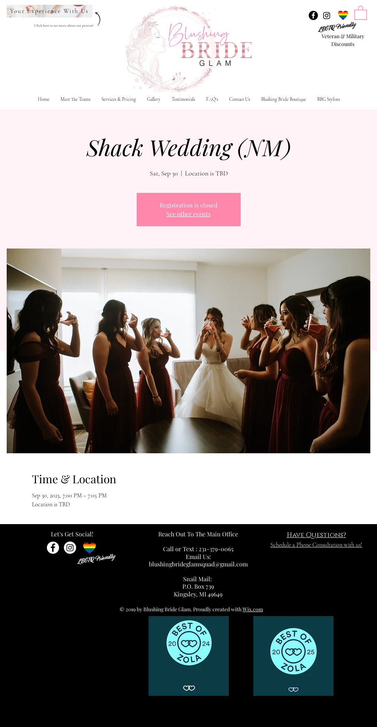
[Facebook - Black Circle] (313, 15)
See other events (188, 214)
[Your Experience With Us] (49, 11)
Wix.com (253, 609)
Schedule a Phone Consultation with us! (316, 545)
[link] (360, 12)
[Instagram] (326, 15)
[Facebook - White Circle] (53, 548)
